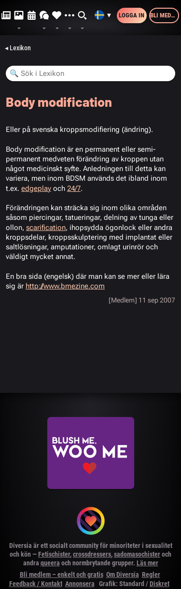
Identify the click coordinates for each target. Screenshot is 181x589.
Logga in (131, 15)
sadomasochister (137, 554)
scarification (46, 227)
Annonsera (80, 584)
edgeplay (36, 188)
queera (50, 563)
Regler (151, 574)
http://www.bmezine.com (65, 286)
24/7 (74, 188)
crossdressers (92, 554)
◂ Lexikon (18, 48)
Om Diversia (122, 574)
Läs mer (147, 563)
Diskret (159, 584)
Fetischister (54, 554)
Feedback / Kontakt (35, 584)
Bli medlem (164, 15)
